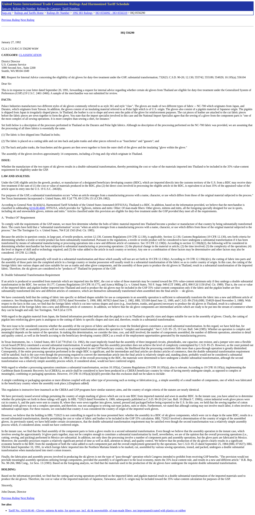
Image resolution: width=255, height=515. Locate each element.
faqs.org (6, 8)
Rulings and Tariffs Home (29, 12)
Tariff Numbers (71, 8)
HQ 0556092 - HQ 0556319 (111, 12)
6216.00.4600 (37, 208)
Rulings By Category (49, 8)
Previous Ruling (10, 19)
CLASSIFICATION (30, 54)
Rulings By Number (24, 8)
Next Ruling (28, 19)
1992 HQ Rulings (83, 12)
